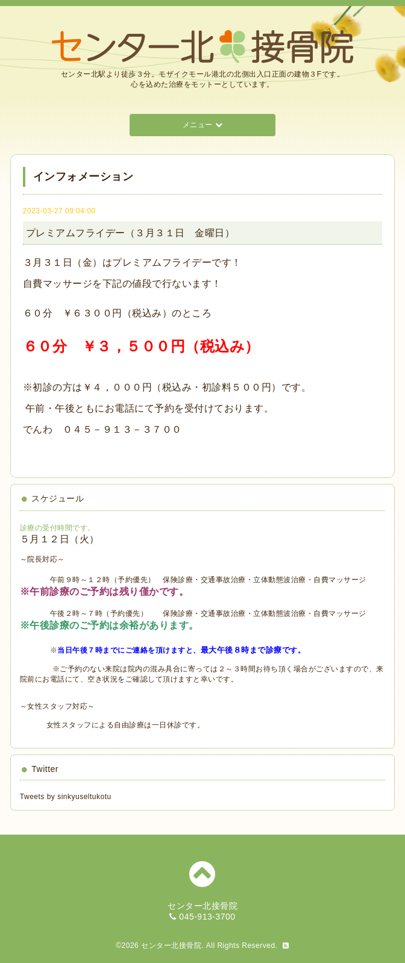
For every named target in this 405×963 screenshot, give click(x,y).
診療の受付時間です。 (57, 528)
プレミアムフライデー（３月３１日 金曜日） (130, 233)
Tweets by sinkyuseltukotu (65, 796)
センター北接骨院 (171, 945)
